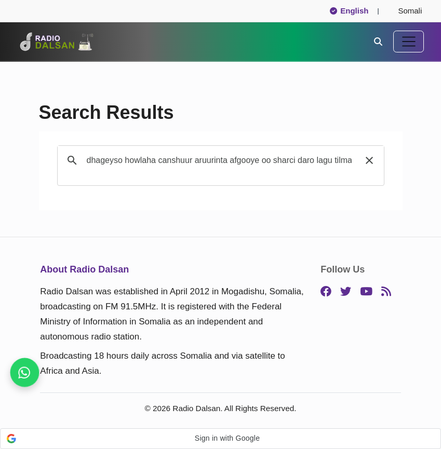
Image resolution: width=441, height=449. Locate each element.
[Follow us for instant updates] (24, 372)
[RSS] (386, 292)
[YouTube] (366, 292)
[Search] (378, 41)
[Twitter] (345, 292)
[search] (219, 160)
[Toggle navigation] (408, 41)
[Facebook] (325, 292)
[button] (369, 160)
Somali (406, 10)
